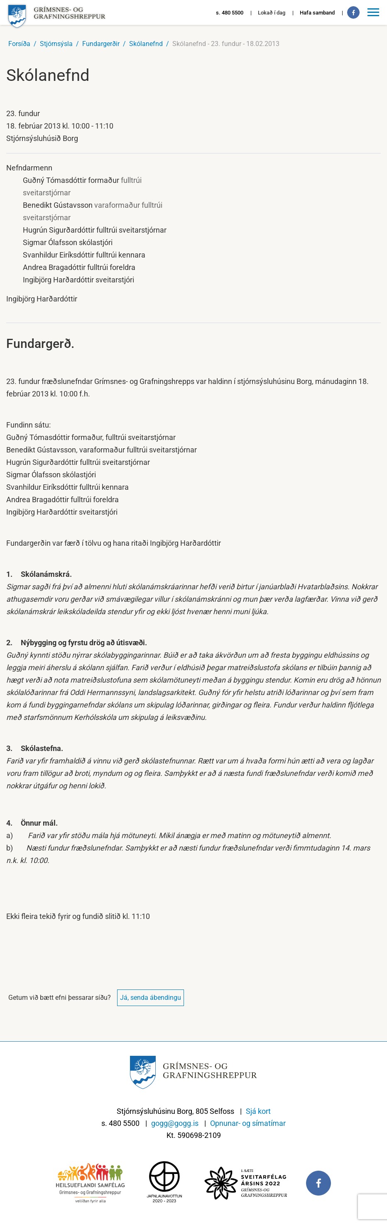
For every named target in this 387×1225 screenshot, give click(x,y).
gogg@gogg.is (174, 1123)
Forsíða (19, 44)
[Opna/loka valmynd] (374, 12)
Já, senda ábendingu (150, 997)
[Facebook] (353, 12)
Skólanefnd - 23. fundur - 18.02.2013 (225, 44)
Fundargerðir (101, 44)
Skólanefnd (146, 44)
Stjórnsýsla (56, 44)
